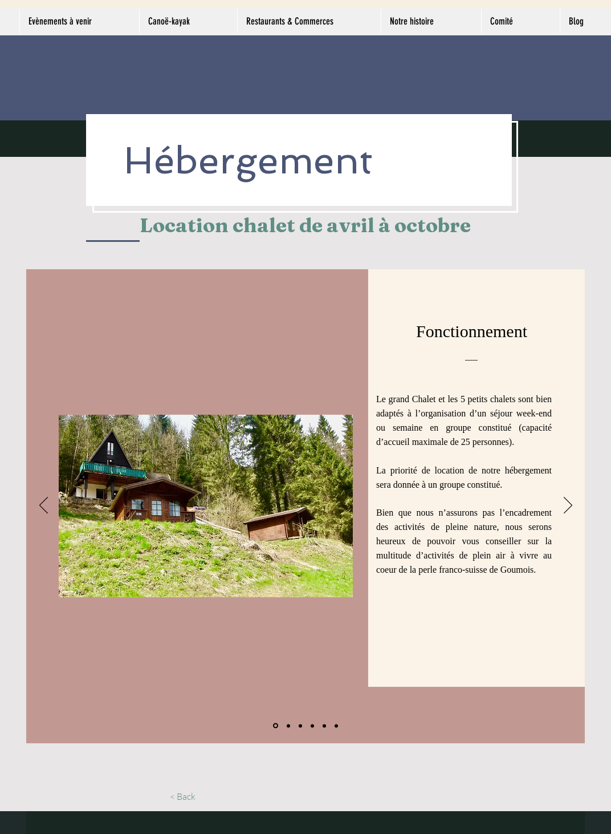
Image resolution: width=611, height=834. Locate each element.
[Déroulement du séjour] (324, 725)
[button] (206, 506)
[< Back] (183, 796)
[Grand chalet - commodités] (288, 725)
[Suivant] (568, 506)
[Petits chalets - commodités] (312, 725)
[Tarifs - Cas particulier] (336, 725)
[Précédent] (43, 506)
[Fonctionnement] (275, 725)
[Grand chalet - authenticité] (300, 725)
